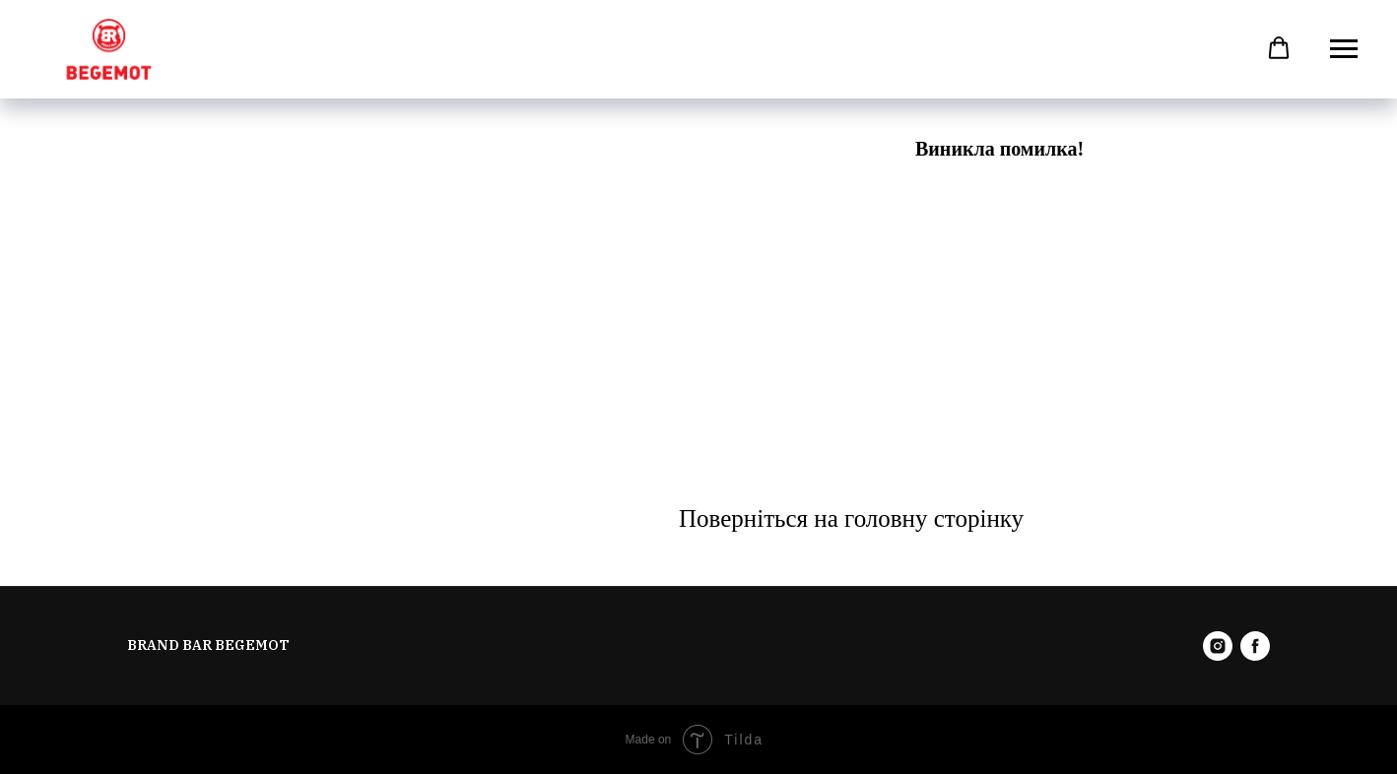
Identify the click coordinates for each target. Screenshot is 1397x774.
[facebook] (1255, 646)
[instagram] (1217, 646)
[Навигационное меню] (1344, 49)
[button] (1279, 48)
